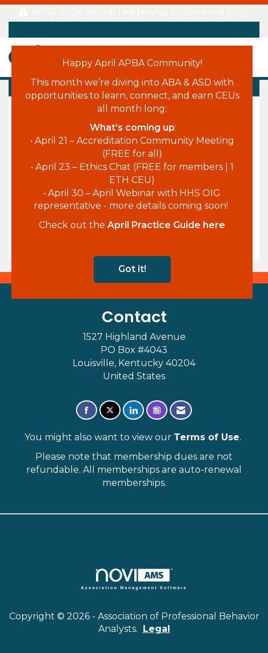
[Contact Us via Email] (181, 410)
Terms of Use (206, 437)
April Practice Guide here (166, 225)
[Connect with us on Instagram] (156, 410)
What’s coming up (132, 127)
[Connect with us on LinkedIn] (133, 410)
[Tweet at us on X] (110, 410)
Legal (156, 628)
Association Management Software (134, 579)
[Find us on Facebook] (86, 410)
